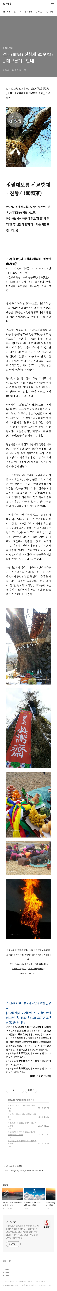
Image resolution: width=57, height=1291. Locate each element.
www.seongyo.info (35, 968)
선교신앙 (7, 3)
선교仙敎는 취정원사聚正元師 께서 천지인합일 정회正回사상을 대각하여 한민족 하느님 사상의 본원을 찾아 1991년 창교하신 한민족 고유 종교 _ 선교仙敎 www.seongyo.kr (22, 1232)
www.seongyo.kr (19, 968)
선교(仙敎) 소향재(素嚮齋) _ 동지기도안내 (22, 1142)
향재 (18, 1100)
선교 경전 (49, 12)
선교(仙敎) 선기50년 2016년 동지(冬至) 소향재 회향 (21, 1133)
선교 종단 (39, 12)
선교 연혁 (28, 12)
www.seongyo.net (27, 973)
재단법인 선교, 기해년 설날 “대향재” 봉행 (22, 1106)
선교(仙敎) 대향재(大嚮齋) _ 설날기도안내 (22, 1124)
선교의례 (11, 1100)
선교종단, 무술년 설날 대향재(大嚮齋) (22, 1115)
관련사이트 (7, 1261)
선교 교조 (17, 12)
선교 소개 (6, 12)
